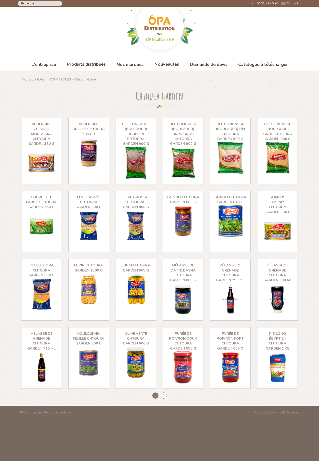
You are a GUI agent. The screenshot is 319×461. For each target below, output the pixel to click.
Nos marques (130, 64)
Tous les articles (32, 79)
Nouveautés (166, 64)
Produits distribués (86, 64)
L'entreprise (43, 64)
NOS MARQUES (59, 79)
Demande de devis (209, 64)
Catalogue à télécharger (263, 64)
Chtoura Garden (86, 79)
